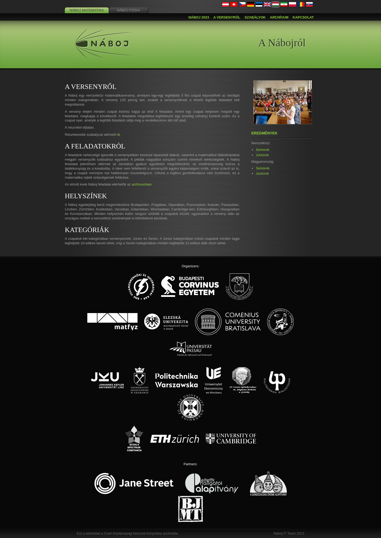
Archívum (279, 17)
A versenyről (226, 17)
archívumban (142, 184)
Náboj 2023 (198, 17)
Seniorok (262, 150)
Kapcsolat (303, 17)
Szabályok (255, 17)
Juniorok (262, 155)
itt (118, 135)
